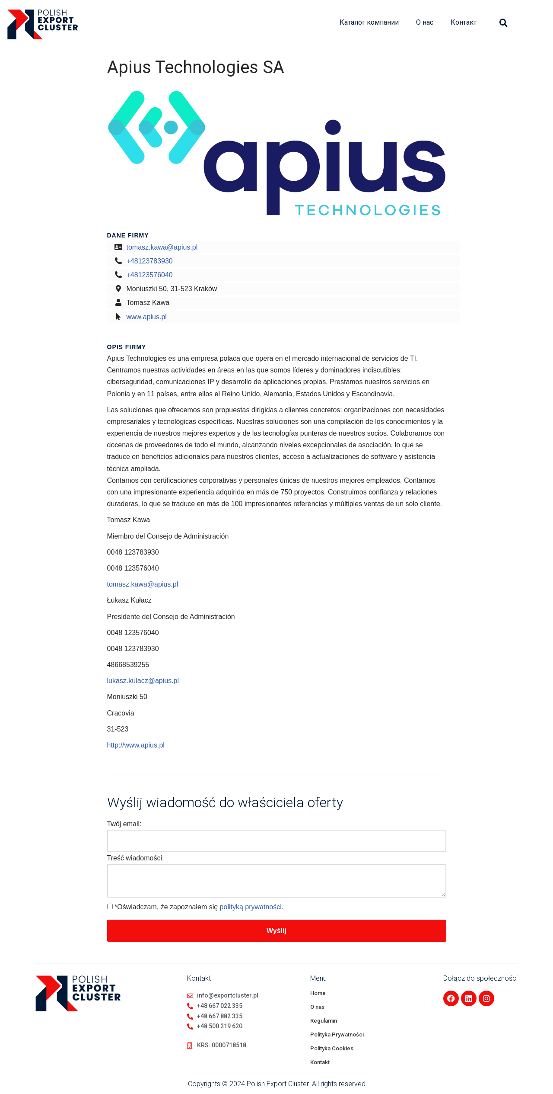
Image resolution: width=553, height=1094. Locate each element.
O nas (317, 1007)
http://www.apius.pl (136, 745)
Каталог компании (369, 22)
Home (318, 993)
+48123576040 (150, 275)
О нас (424, 22)
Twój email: (124, 824)
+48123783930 (150, 261)
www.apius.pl (147, 317)
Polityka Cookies (331, 1048)
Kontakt (320, 1062)
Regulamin (323, 1020)
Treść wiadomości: (135, 858)
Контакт (464, 22)
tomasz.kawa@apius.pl (162, 247)
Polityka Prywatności (337, 1034)
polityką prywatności (251, 907)
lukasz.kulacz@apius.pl (143, 680)
